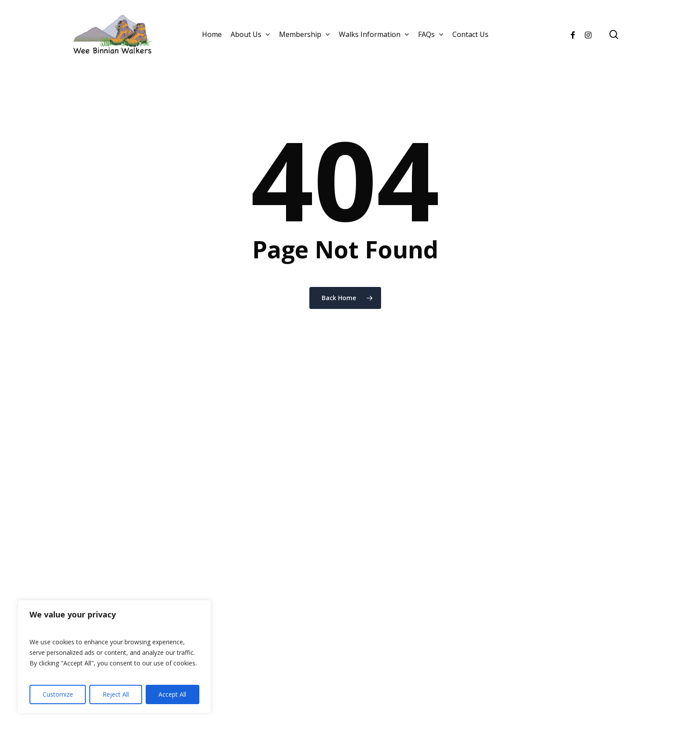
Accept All (172, 694)
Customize (58, 694)
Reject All (116, 694)
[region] (114, 656)
